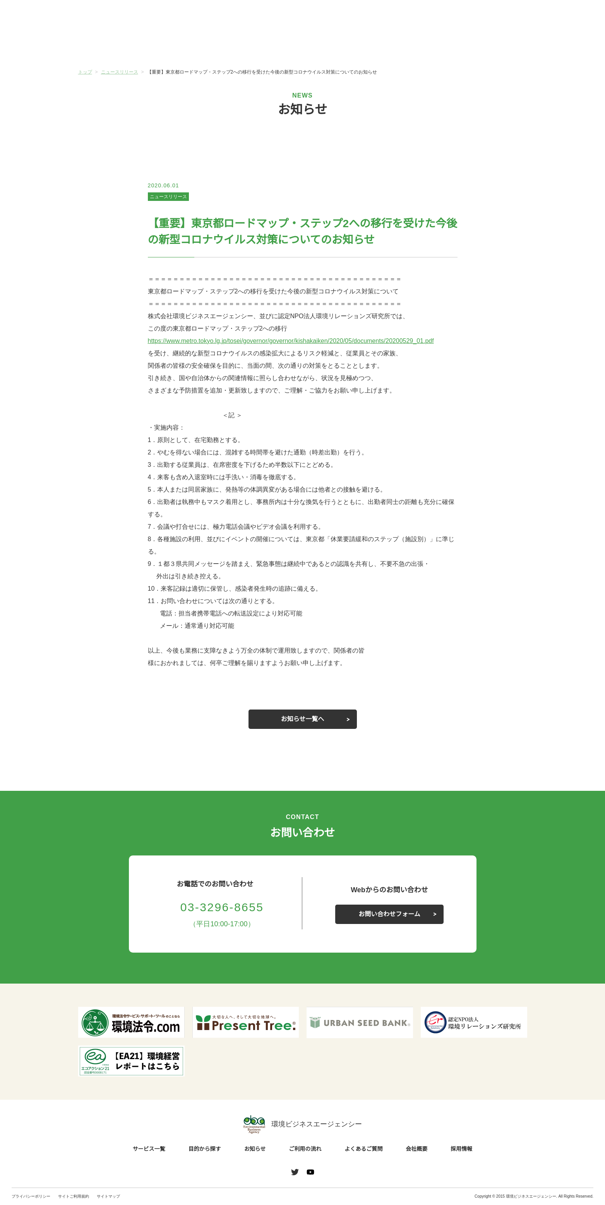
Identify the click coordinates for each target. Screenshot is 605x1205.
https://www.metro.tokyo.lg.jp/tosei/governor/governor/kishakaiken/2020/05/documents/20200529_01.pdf (303, 341)
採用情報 (462, 1149)
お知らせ (265, 45)
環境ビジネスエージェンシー (302, 1124)
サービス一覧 (115, 46)
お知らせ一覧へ (302, 719)
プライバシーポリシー (31, 1196)
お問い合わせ (573, 17)
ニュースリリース (168, 196)
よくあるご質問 (415, 46)
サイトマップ (108, 1196)
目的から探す (190, 46)
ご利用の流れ (340, 46)
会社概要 (489, 46)
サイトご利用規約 (73, 1196)
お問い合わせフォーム (389, 914)
